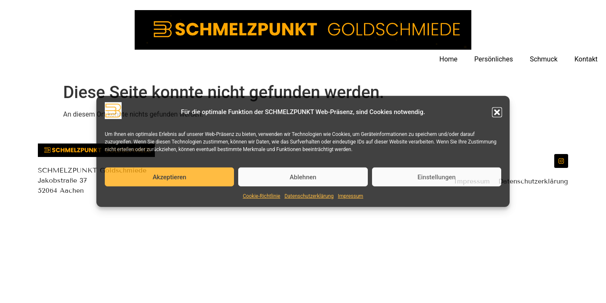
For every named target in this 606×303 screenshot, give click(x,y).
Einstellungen (436, 177)
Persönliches (493, 59)
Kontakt (586, 59)
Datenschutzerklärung (309, 196)
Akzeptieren (169, 177)
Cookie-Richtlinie (261, 196)
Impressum (350, 196)
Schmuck (544, 59)
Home (448, 59)
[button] (497, 112)
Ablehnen (303, 177)
